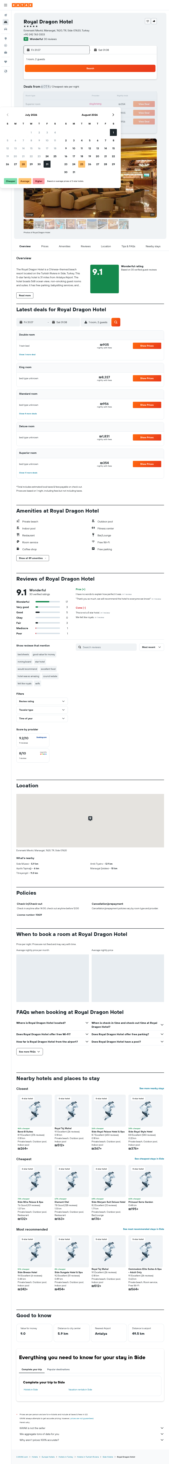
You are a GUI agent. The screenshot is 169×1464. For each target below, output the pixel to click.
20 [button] (39, 104)
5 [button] (31, 88)
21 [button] (47, 104)
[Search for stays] (5, 22)
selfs (37, 683)
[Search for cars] (5, 29)
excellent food (48, 668)
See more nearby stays (151, 1088)
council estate (50, 676)
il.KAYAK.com (22, 1457)
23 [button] (63, 104)
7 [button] (47, 88)
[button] (5, 5)
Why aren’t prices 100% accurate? (92, 1440)
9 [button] (63, 88)
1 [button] (55, 80)
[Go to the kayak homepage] (22, 5)
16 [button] (63, 96)
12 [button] (31, 96)
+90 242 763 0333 (34, 34)
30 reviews (50, 39)
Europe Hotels (48, 1457)
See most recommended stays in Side (143, 1229)
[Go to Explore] (5, 38)
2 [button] (63, 80)
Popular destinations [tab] (58, 1369)
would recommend (27, 668)
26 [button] (31, 112)
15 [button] (55, 96)
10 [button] (71, 88)
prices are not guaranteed (81, 1418)
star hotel (40, 661)
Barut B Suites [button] (25, 1131)
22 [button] (55, 104)
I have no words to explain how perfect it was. (104, 594)
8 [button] (55, 88)
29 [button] (55, 112)
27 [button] (39, 112)
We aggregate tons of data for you (92, 1434)
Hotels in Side (31, 1389)
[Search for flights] (5, 15)
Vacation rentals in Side (80, 1389)
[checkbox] (32, 740)
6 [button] (39, 88)
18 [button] (79, 96)
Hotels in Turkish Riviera (88, 1457)
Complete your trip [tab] (32, 1369)
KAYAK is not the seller (92, 1428)
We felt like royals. (90, 617)
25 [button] (79, 104)
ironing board (24, 661)
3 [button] (71, 80)
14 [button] (47, 96)
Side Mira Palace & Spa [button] (30, 1201)
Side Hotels (108, 1457)
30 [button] (63, 112)
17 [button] (71, 96)
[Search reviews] (108, 647)
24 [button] (71, 104)
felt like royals (24, 683)
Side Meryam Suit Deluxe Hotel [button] (108, 1201)
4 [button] (79, 80)
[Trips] (5, 61)
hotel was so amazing (28, 676)
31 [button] (71, 112)
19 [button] (31, 104)
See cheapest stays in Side (149, 1158)
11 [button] (79, 88)
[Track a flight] (5, 45)
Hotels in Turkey (66, 1457)
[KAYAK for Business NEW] (5, 52)
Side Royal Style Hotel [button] (140, 1131)
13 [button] (39, 96)
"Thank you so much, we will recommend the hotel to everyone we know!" (118, 598)
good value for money (44, 654)
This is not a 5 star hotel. (93, 612)
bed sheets (23, 654)
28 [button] (47, 112)
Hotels (35, 1457)
